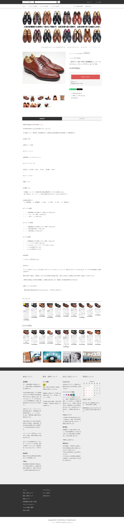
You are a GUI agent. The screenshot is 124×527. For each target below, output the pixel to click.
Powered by (62, 522)
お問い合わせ (87, 6)
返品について (74, 81)
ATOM (27, 510)
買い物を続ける (73, 98)
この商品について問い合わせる (77, 95)
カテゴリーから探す (32, 6)
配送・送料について (28, 495)
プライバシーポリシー (28, 504)
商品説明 (42, 118)
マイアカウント (47, 490)
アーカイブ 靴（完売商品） (78, 53)
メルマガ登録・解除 (77, 6)
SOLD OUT (85, 77)
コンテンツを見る (54, 6)
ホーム (24, 6)
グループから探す (43, 6)
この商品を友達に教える (75, 93)
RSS (24, 510)
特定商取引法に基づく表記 (77, 83)
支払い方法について (28, 493)
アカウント (88, 2)
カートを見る (46, 493)
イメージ (81, 118)
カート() (97, 2)
